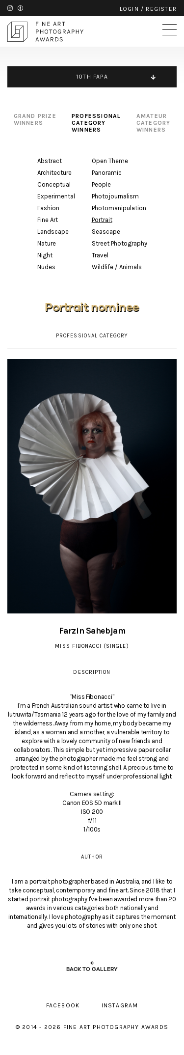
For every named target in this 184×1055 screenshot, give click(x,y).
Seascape (106, 231)
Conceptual (54, 184)
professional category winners (96, 122)
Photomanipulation (119, 208)
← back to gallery (92, 966)
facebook (20, 8)
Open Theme (110, 161)
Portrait (102, 219)
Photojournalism (115, 196)
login (129, 8)
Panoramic (107, 172)
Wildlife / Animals (117, 267)
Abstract (49, 161)
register (161, 8)
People (101, 184)
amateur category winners (153, 122)
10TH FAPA (92, 76)
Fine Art (47, 219)
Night (45, 255)
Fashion (48, 208)
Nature (46, 243)
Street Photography (119, 243)
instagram (10, 8)
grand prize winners (35, 119)
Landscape (53, 231)
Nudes (46, 267)
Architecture (54, 172)
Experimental (56, 196)
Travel (100, 255)
